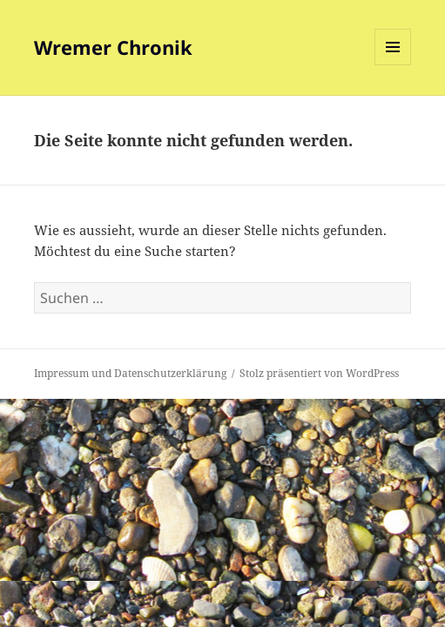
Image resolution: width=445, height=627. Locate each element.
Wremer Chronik (113, 47)
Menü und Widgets (393, 64)
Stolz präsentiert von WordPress (319, 373)
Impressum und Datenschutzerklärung (130, 373)
